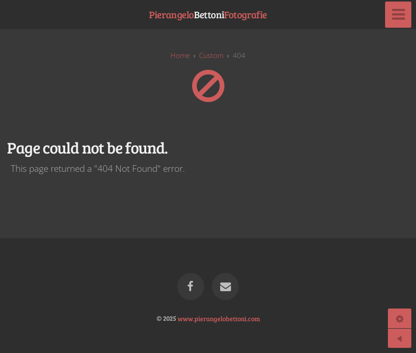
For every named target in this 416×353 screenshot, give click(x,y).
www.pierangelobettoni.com (219, 318)
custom (211, 55)
